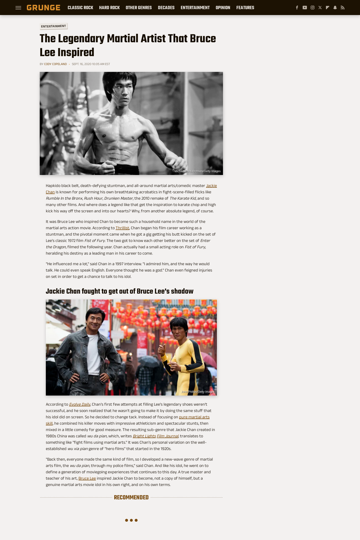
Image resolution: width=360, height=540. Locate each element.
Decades (166, 8)
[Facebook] (297, 7)
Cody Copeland (55, 64)
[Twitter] (320, 7)
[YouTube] (305, 7)
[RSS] (342, 7)
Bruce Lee (87, 478)
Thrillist (122, 227)
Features (245, 8)
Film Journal (167, 436)
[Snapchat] (335, 7)
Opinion (223, 8)
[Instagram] (312, 7)
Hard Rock (109, 8)
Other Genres (139, 8)
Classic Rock (80, 8)
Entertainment (195, 8)
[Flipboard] (327, 7)
